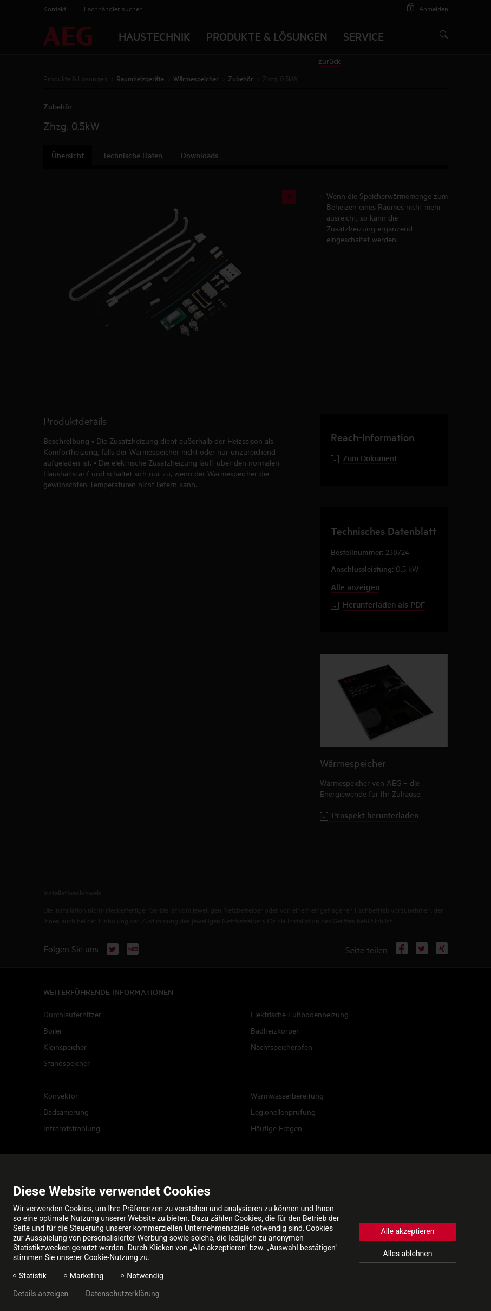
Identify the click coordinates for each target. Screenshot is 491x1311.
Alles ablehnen (408, 1253)
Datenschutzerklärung (122, 1293)
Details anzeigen (40, 1293)
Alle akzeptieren (408, 1231)
